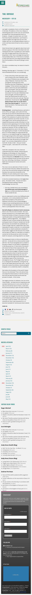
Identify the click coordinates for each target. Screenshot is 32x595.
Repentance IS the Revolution (10, 467)
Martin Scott (9, 24)
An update (5, 413)
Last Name (7, 529)
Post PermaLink (17, 309)
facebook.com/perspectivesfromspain (16, 547)
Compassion (6, 450)
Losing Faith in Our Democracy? (11, 461)
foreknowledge (16, 313)
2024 (3, 383)
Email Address (8, 514)
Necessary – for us (9, 19)
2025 (3, 355)
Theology (11, 25)
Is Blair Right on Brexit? (9, 465)
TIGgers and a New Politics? (10, 463)
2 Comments (7, 314)
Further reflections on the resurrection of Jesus (15, 478)
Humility (5, 453)
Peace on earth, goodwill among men (13, 421)
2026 (3, 346)
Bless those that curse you (10, 411)
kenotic (23, 313)
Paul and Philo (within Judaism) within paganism (15, 475)
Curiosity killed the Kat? (9, 455)
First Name (7, 522)
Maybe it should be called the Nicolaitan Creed (15, 415)
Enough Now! (6, 468)
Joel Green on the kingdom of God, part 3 (14, 488)
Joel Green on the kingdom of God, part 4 (14, 485)
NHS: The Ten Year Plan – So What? (12, 448)
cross (9, 313)
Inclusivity (5, 452)
